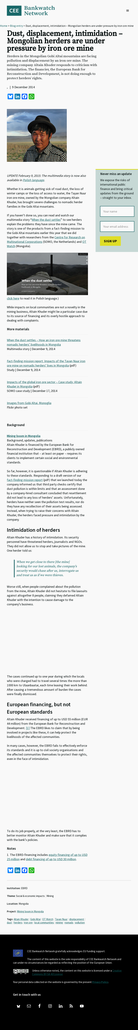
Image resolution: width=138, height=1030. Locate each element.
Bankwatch (33, 11)
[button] (128, 11)
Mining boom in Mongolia (23, 436)
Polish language (33, 180)
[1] (28, 728)
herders (18, 922)
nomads (69, 922)
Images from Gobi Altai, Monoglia (29, 403)
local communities (44, 922)
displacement (76, 919)
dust (9, 922)
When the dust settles (46, 220)
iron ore (28, 922)
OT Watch (47, 919)
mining (59, 922)
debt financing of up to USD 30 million (51, 859)
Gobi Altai (35, 919)
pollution (80, 922)
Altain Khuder (21, 919)
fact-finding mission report (25, 480)
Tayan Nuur (61, 919)
